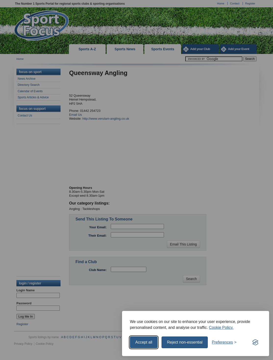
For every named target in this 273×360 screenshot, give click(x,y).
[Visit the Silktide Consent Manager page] (255, 342)
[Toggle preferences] (224, 342)
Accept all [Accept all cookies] (143, 342)
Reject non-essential (184, 342)
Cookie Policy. (221, 327)
